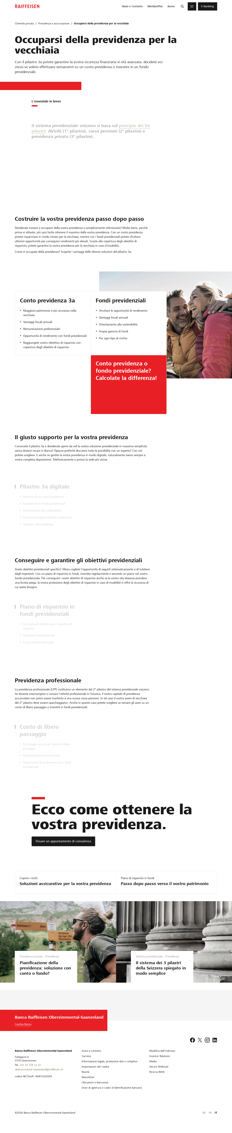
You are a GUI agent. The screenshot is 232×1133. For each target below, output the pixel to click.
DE (203, 1118)
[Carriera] (86, 1061)
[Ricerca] (182, 6)
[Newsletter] (88, 1082)
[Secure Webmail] (158, 1071)
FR (210, 1118)
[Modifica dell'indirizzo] (162, 1056)
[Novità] (85, 1077)
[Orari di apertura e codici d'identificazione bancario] (112, 1092)
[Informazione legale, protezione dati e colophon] (109, 1066)
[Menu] (192, 6)
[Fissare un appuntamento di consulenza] (63, 841)
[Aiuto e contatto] (91, 1056)
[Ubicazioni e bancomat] (95, 1087)
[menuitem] (132, 6)
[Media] (153, 1066)
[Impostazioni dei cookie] (95, 1071)
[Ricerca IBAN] (156, 1077)
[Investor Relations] (159, 1061)
